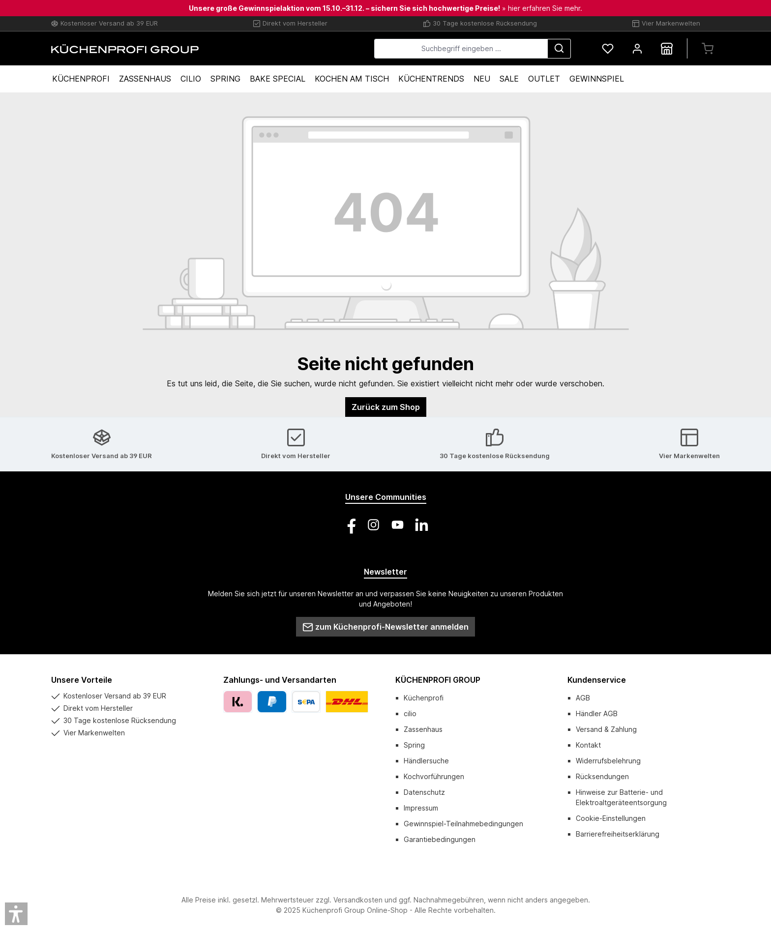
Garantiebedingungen (439, 839)
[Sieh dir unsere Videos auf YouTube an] (397, 525)
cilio (410, 713)
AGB (583, 698)
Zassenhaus (423, 729)
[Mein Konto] (637, 48)
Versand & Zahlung (606, 729)
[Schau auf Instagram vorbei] (373, 525)
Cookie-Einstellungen (611, 818)
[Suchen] (559, 48)
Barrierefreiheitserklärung (617, 834)
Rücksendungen (602, 776)
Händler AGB (597, 713)
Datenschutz (424, 792)
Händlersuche (426, 760)
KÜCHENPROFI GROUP (437, 680)
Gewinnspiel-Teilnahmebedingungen (463, 823)
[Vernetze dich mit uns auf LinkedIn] (422, 525)
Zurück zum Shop (386, 407)
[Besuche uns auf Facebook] (349, 525)
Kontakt (588, 745)
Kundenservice (596, 680)
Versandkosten (358, 900)
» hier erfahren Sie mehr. (542, 8)
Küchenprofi (424, 698)
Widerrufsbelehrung (608, 760)
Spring (414, 745)
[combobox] (461, 48)
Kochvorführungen (434, 776)
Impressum (421, 808)
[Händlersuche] (666, 48)
